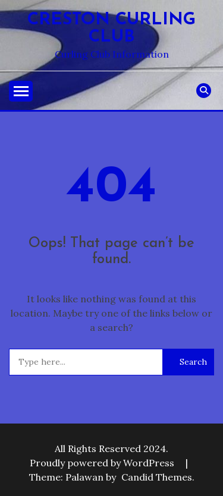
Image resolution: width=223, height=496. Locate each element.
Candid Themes (156, 477)
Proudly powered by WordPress (103, 463)
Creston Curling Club (111, 28)
